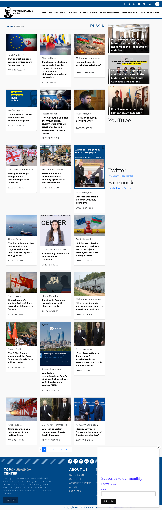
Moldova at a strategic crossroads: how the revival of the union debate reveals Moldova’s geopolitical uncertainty (54, 70)
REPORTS (73, 12)
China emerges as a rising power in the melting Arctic (19, 432)
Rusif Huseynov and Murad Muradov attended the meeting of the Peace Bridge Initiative (129, 45)
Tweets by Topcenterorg (120, 176)
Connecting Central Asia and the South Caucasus (55, 256)
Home (10, 26)
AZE (157, 4)
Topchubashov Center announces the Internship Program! (20, 117)
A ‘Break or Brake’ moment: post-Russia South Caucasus (53, 432)
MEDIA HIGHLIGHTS (149, 12)
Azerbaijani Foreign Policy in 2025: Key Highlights (87, 200)
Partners (75, 491)
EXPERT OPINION (88, 12)
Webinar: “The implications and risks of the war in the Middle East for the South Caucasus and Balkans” (128, 76)
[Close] (159, 447)
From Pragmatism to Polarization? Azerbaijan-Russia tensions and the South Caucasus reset (89, 359)
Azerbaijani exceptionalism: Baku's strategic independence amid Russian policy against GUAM (55, 379)
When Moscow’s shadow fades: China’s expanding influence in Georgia (20, 305)
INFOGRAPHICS (129, 12)
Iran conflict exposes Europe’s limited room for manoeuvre (20, 62)
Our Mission (76, 475)
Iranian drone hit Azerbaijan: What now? (88, 63)
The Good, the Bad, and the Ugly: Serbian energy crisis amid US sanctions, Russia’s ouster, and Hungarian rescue (55, 125)
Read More (10, 500)
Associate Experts (80, 483)
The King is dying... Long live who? (86, 119)
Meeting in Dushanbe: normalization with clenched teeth (54, 303)
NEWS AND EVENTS (109, 12)
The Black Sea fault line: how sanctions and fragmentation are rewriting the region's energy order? (21, 249)
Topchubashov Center (119, 188)
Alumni (73, 487)
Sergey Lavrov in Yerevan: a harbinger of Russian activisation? (89, 432)
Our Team (75, 479)
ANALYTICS (60, 12)
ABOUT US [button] (46, 12)
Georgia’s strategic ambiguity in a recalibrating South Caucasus (18, 178)
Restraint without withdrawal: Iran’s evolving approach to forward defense (53, 178)
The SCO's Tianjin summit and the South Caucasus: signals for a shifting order (20, 358)
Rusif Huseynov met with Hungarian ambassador (127, 111)
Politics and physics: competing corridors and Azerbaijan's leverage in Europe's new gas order (87, 249)
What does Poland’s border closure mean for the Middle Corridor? (89, 306)
